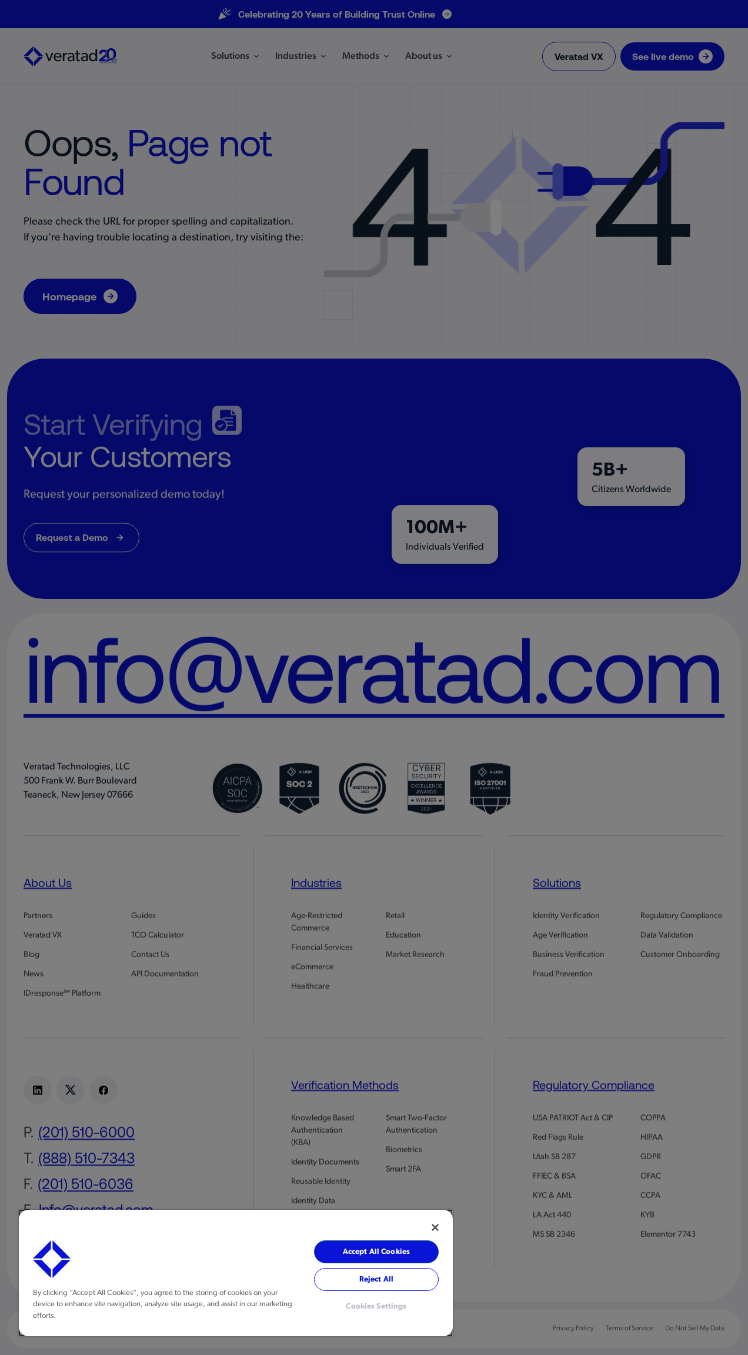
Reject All (376, 1279)
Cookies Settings (376, 1306)
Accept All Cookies (376, 1252)
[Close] (435, 1227)
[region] (236, 1273)
